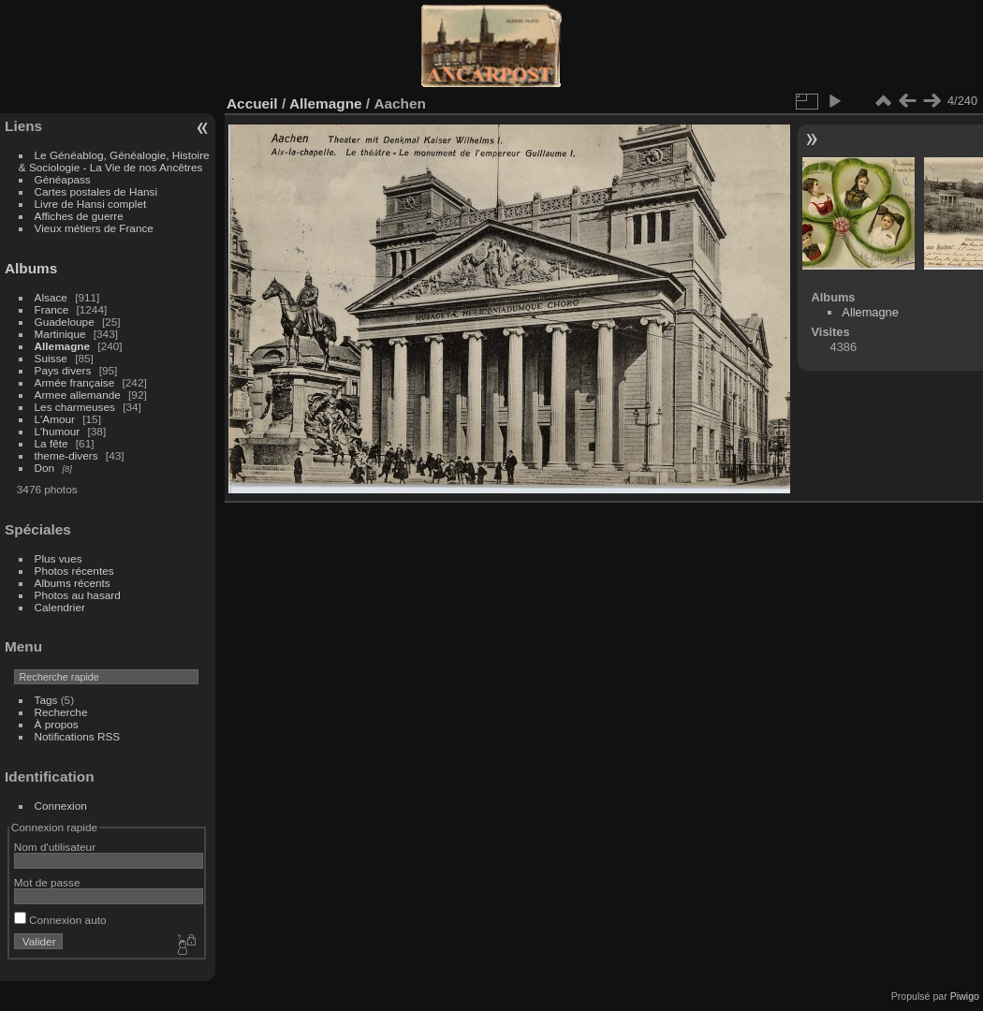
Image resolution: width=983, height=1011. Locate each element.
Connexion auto (60, 920)
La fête (51, 443)
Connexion (61, 805)
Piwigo (964, 996)
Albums (31, 268)
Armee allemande (78, 394)
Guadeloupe (65, 321)
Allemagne (63, 346)
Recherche (61, 712)
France (52, 309)
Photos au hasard (78, 595)
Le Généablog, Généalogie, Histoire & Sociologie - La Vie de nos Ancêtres (114, 161)
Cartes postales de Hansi (96, 191)
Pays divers (63, 370)
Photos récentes (74, 570)
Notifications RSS (78, 736)
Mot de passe (47, 882)
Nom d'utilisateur (54, 847)
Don (45, 468)
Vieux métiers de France (94, 228)
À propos (57, 724)
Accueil (252, 103)
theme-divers (66, 455)
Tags (46, 700)
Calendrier (60, 607)
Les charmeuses (75, 407)
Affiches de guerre (79, 216)
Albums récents (72, 583)
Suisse (51, 358)
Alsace (51, 297)
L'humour (58, 431)
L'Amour (55, 419)
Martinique (60, 334)
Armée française (75, 382)
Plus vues (58, 558)
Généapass (63, 179)
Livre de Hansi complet (91, 204)
